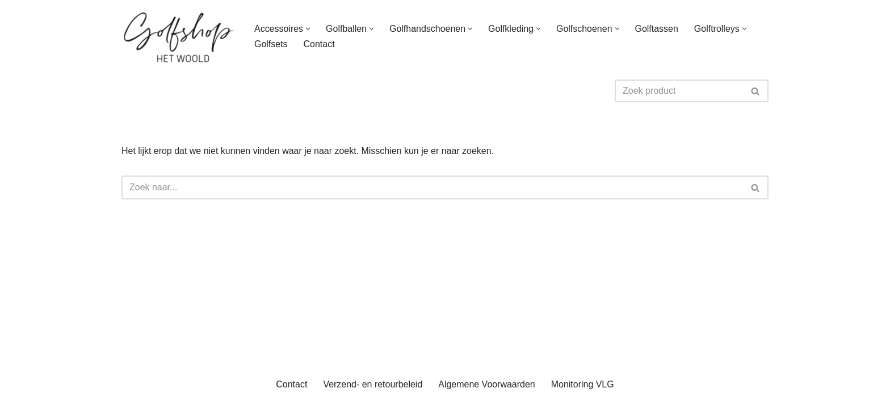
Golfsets (271, 44)
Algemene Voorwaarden (486, 394)
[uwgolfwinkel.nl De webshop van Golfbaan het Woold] (178, 36)
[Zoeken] (679, 91)
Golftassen (656, 29)
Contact (319, 44)
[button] (308, 29)
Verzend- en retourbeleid (372, 394)
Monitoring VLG (582, 394)
